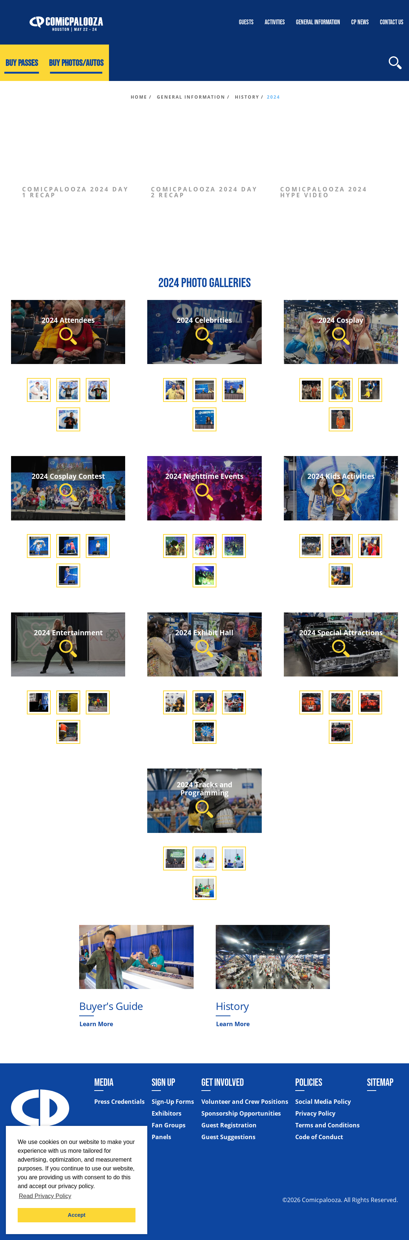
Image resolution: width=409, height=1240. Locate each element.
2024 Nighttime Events (204, 486)
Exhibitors (166, 1114)
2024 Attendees (68, 330)
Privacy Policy (315, 1114)
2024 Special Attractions (340, 642)
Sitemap (380, 1082)
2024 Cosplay (340, 330)
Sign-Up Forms (173, 1102)
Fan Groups (169, 1125)
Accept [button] (76, 1215)
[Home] (66, 22)
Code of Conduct (319, 1137)
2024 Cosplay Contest (68, 486)
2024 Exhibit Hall (204, 642)
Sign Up (163, 1082)
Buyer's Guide (111, 1006)
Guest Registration (229, 1125)
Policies (308, 1082)
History (232, 1006)
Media (103, 1082)
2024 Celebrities (204, 330)
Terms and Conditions (327, 1125)
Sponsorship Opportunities (241, 1114)
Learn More (96, 1024)
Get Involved (222, 1082)
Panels (161, 1137)
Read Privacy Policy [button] (45, 1196)
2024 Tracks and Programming (204, 798)
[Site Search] (395, 63)
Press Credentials (119, 1102)
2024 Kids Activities (340, 486)
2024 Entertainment (68, 642)
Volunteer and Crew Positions (244, 1102)
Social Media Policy (323, 1102)
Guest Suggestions (228, 1137)
